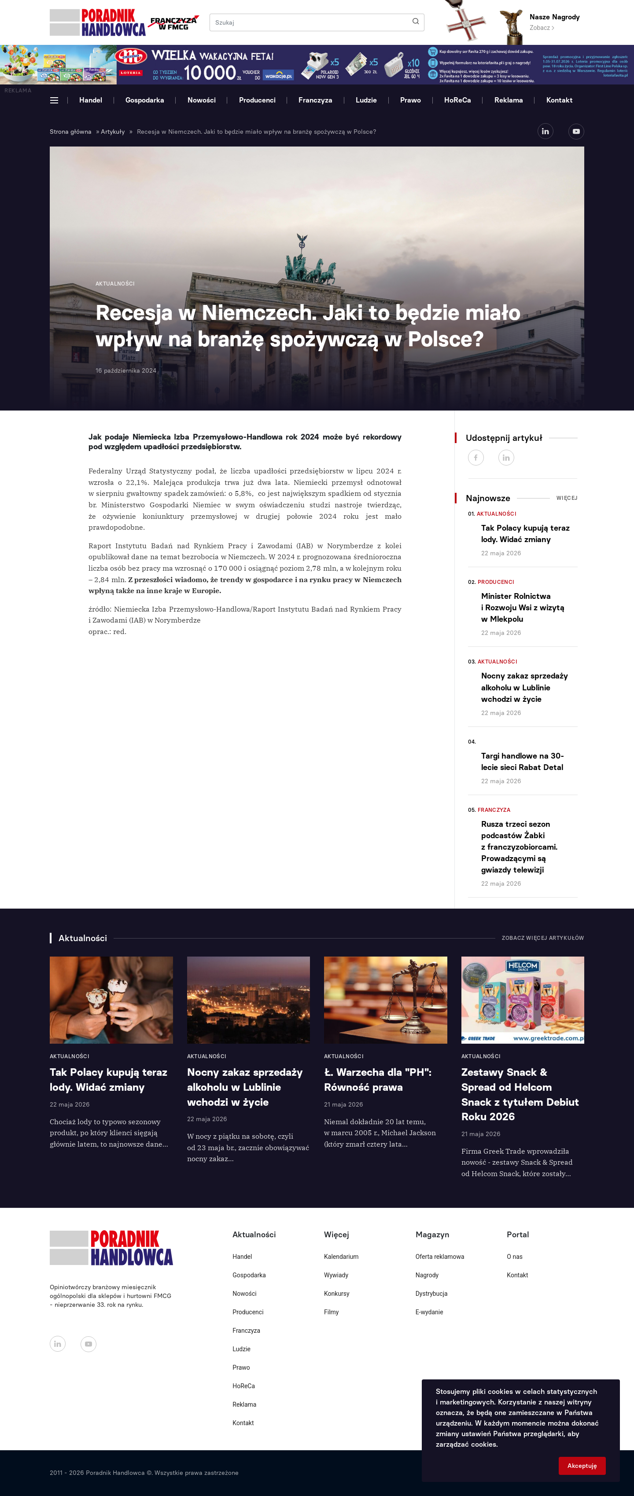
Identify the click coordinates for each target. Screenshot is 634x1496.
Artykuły (113, 132)
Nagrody (427, 1275)
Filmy (331, 1312)
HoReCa (457, 100)
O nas (515, 1256)
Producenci (257, 100)
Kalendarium (341, 1256)
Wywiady (336, 1275)
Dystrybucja (432, 1293)
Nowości (202, 100)
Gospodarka (144, 100)
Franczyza (315, 100)
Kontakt (559, 100)
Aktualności (496, 514)
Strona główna (71, 132)
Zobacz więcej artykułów (543, 938)
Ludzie (366, 100)
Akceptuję (582, 1466)
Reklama (508, 100)
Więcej (567, 498)
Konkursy (337, 1293)
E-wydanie (429, 1312)
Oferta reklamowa (440, 1256)
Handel (90, 100)
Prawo (410, 100)
